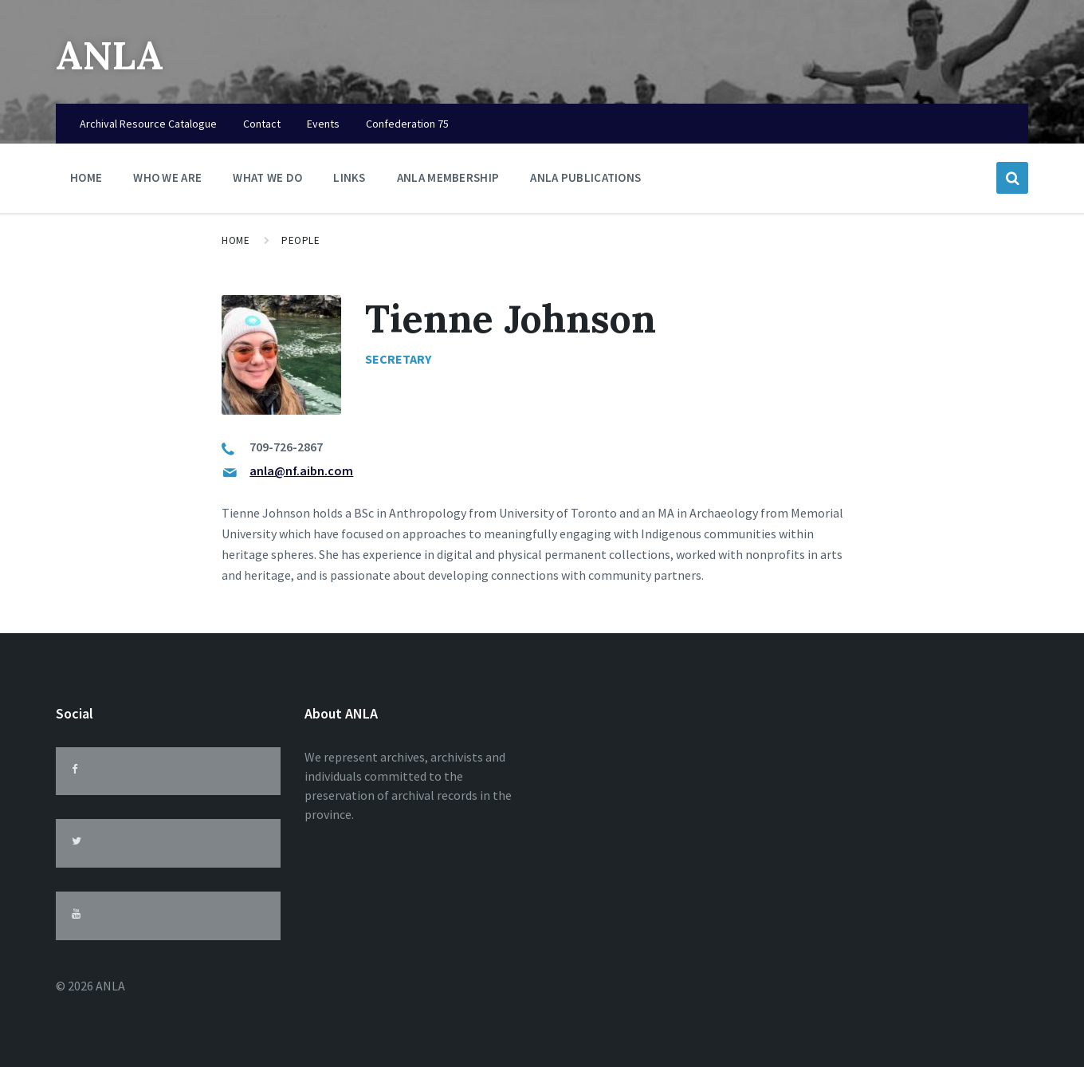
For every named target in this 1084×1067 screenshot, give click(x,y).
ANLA (109, 55)
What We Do (267, 181)
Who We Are (167, 181)
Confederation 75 (407, 123)
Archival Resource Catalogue (148, 123)
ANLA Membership (448, 177)
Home (86, 177)
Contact (262, 123)
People (300, 240)
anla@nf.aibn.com (301, 470)
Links (349, 181)
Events (323, 123)
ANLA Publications (585, 177)
